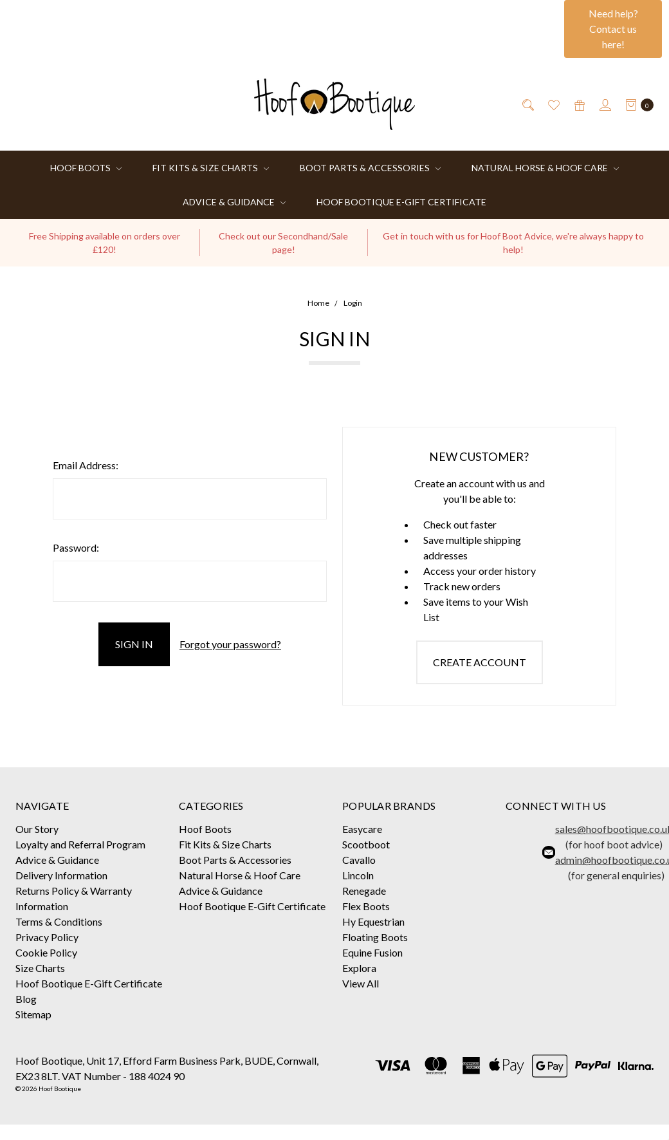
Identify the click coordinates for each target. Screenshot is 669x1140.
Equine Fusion (372, 952)
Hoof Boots (86, 167)
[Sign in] (604, 104)
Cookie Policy (46, 952)
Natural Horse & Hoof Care (545, 167)
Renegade (364, 890)
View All (360, 983)
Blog (26, 999)
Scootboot (366, 844)
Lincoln (358, 875)
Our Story (37, 829)
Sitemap (33, 1014)
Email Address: (85, 465)
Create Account (479, 662)
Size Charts (40, 968)
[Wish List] (553, 104)
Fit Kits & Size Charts (210, 167)
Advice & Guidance (234, 201)
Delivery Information (61, 875)
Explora (359, 968)
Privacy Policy (46, 937)
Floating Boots (375, 937)
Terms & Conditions (58, 921)
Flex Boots (366, 906)
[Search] (527, 104)
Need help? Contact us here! (613, 28)
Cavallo (359, 860)
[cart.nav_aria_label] (636, 104)
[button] (613, 29)
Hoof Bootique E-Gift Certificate (401, 201)
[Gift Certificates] (579, 104)
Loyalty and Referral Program (80, 844)
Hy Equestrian (373, 921)
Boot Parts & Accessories (370, 167)
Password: (76, 547)
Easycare (362, 829)
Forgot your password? (230, 644)
